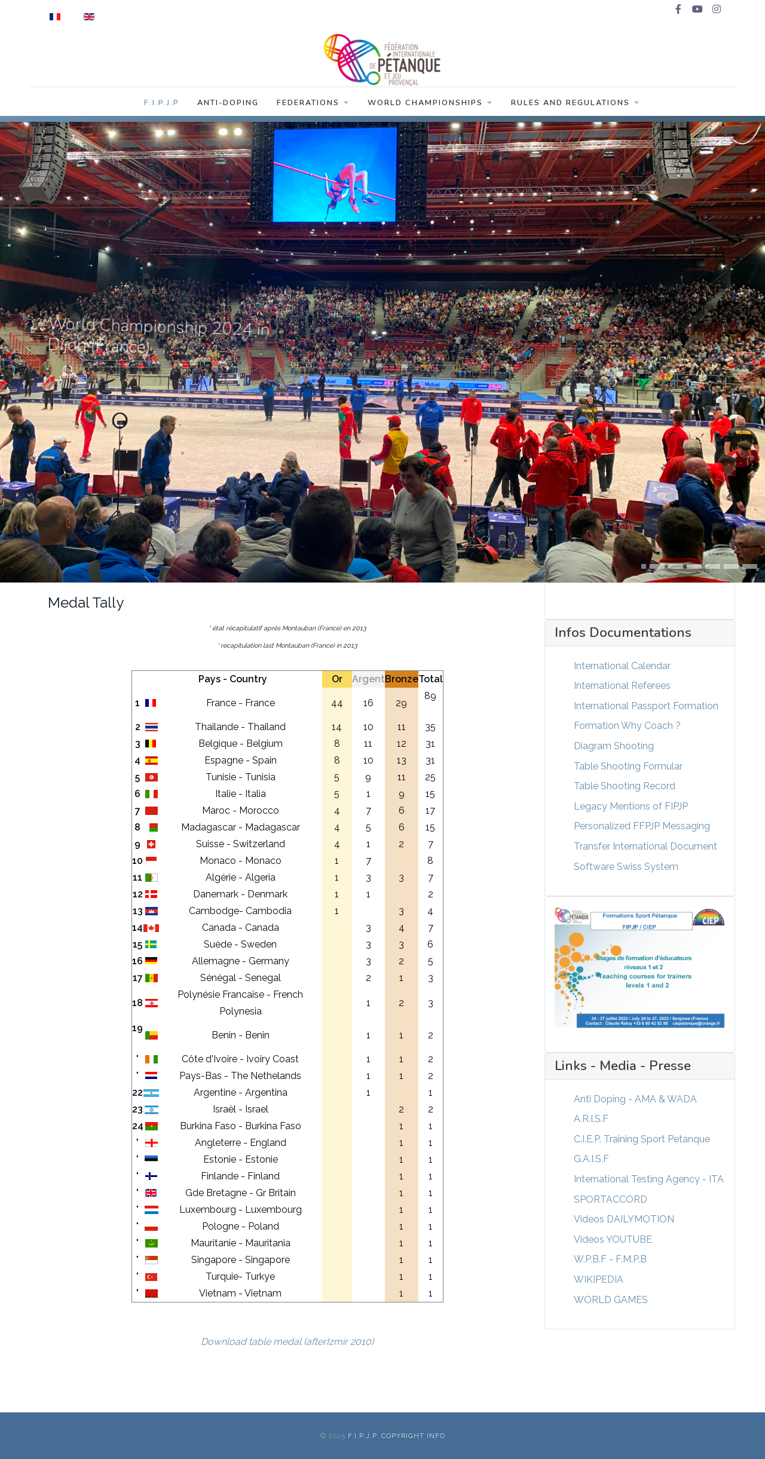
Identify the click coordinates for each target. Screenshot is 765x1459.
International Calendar (622, 666)
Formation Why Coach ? (627, 725)
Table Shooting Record (624, 786)
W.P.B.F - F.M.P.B (610, 1259)
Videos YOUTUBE (613, 1239)
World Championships (430, 102)
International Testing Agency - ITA (649, 1179)
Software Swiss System (626, 866)
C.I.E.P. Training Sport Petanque (642, 1139)
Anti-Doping (228, 102)
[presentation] (17, 352)
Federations (313, 102)
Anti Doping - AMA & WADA (635, 1099)
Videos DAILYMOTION (624, 1219)
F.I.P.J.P (161, 102)
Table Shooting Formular (628, 766)
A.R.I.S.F (591, 1118)
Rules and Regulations (575, 102)
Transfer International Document (645, 846)
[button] (643, 566)
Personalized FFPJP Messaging (642, 826)
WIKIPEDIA (598, 1279)
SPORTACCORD (610, 1199)
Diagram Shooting (614, 746)
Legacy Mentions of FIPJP (631, 806)
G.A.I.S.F (591, 1158)
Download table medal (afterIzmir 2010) (287, 1341)
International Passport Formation (646, 706)
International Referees (622, 685)
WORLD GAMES (611, 1299)
